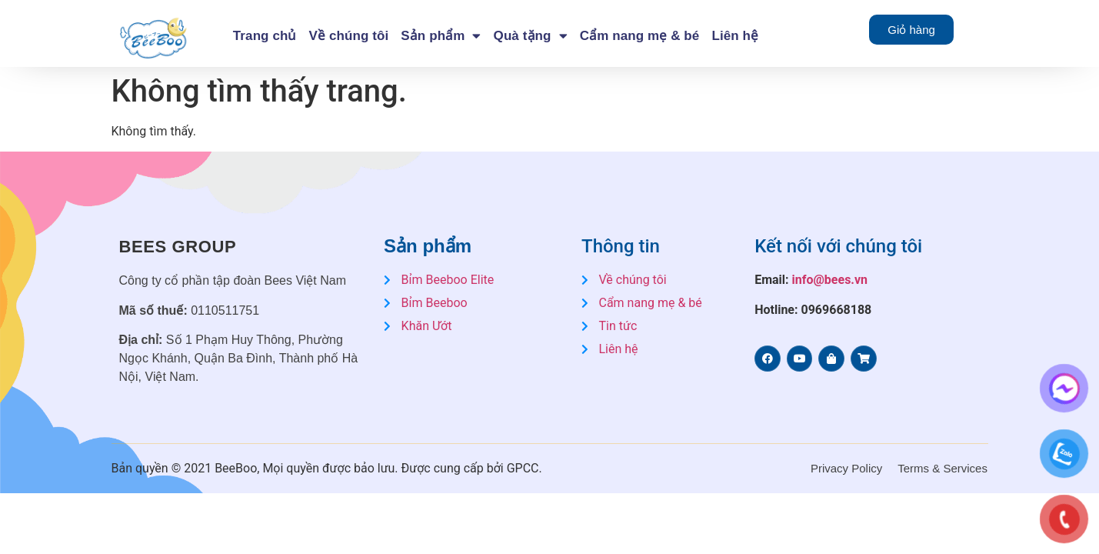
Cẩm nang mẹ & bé (640, 35)
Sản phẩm (441, 36)
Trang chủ (265, 35)
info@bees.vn (830, 279)
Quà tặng (531, 36)
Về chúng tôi (349, 35)
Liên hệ (734, 35)
